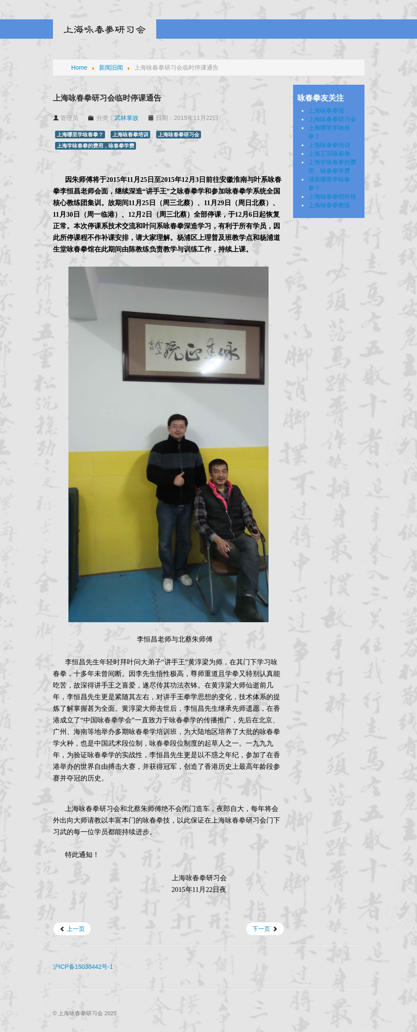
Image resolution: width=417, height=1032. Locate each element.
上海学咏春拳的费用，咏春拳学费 (95, 146)
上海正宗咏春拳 (329, 153)
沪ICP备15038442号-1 (83, 966)
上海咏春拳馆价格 (332, 196)
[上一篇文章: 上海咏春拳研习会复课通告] (72, 929)
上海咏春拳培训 (130, 135)
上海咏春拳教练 (329, 205)
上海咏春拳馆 (326, 110)
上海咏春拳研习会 (178, 135)
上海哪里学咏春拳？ (80, 135)
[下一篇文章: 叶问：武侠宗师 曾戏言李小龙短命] (265, 929)
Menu (358, 29)
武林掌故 (126, 117)
